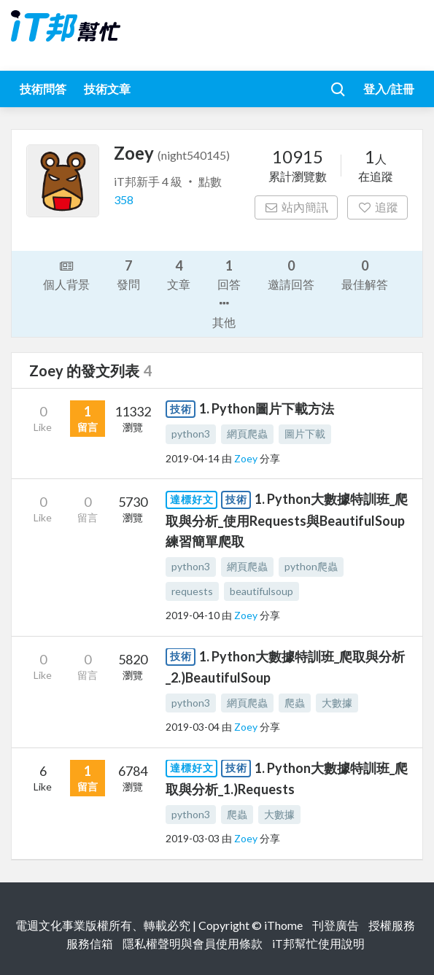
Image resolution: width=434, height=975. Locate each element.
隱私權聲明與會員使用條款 (193, 943)
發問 (128, 274)
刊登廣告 (335, 925)
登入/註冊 (388, 89)
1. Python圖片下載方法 (266, 408)
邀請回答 (291, 274)
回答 (229, 274)
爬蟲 (294, 702)
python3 (190, 433)
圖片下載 (304, 433)
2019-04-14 (193, 458)
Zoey (247, 458)
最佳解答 (364, 274)
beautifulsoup (261, 591)
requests (192, 591)
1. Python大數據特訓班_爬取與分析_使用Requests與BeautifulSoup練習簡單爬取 (287, 520)
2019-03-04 (193, 726)
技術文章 (107, 89)
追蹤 (377, 207)
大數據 (337, 702)
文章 (178, 274)
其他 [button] (224, 311)
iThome (283, 925)
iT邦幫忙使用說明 (318, 943)
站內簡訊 (296, 207)
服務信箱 (89, 943)
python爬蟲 (311, 566)
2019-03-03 (193, 838)
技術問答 (43, 89)
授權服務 (391, 925)
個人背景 (66, 274)
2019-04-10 (193, 615)
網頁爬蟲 (247, 433)
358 (123, 199)
